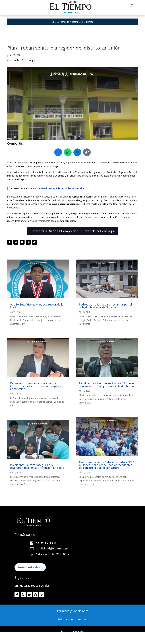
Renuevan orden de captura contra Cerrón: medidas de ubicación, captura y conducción (37, 386)
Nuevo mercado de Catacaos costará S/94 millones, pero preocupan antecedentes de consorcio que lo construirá (106, 465)
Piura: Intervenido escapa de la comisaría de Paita (56, 188)
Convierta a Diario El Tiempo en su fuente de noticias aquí (73, 231)
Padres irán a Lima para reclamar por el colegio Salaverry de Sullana (105, 306)
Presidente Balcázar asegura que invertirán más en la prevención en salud (37, 466)
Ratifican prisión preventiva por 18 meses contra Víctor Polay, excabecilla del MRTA (106, 384)
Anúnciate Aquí (30, 567)
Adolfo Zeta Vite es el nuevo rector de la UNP (36, 306)
